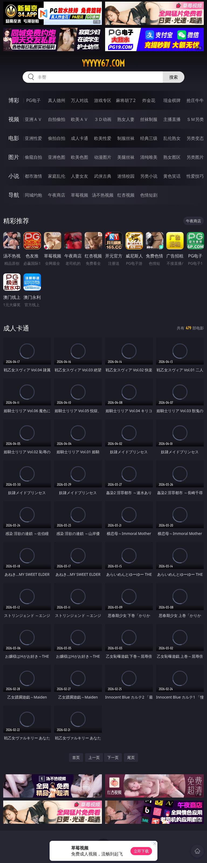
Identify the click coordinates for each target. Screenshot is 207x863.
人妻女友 (79, 176)
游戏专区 (102, 100)
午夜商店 (56, 195)
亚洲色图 (56, 157)
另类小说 (148, 176)
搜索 (173, 77)
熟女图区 (172, 157)
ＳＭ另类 (195, 119)
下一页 (113, 757)
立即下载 (141, 851)
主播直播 (172, 119)
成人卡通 (79, 138)
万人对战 (79, 100)
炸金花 (148, 100)
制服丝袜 (125, 138)
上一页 (94, 757)
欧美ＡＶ (79, 119)
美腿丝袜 (125, 157)
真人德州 (56, 100)
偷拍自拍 (56, 138)
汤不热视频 (102, 195)
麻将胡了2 (126, 100)
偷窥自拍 (33, 157)
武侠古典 (102, 176)
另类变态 (195, 138)
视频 (13, 119)
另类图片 (195, 157)
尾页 (131, 757)
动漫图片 (102, 157)
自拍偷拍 (56, 119)
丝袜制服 (148, 119)
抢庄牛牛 (195, 100)
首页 (76, 757)
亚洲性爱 (33, 138)
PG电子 (33, 100)
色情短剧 (148, 195)
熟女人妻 (125, 119)
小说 (13, 176)
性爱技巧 (195, 176)
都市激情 (33, 176)
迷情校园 (125, 176)
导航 (13, 195)
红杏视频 (125, 195)
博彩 (13, 100)
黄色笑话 (172, 176)
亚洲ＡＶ (33, 119)
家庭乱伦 (56, 176)
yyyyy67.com (103, 63)
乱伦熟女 (172, 138)
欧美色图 (79, 157)
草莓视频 (79, 195)
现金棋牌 (172, 100)
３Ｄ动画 (102, 119)
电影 (13, 138)
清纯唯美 (148, 157)
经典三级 (148, 138)
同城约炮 (33, 195)
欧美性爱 (102, 138)
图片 (13, 157)
